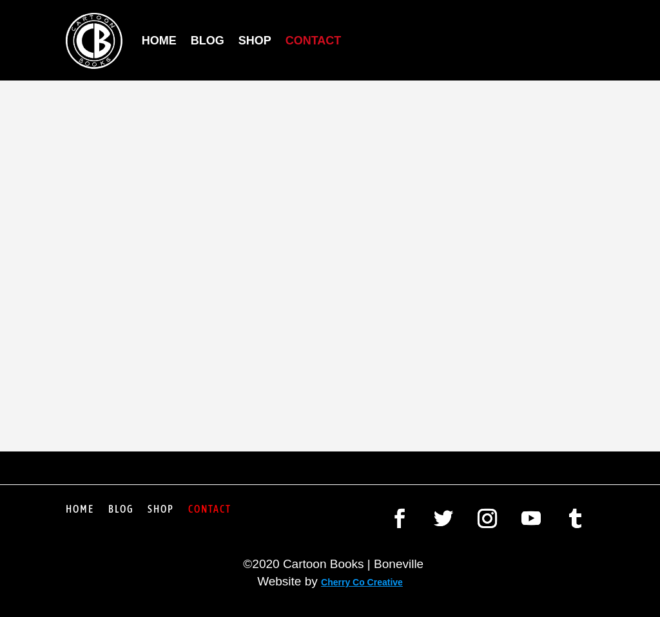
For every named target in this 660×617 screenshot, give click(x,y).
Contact (314, 40)
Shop (254, 40)
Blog (207, 40)
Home (159, 40)
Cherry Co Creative (362, 582)
